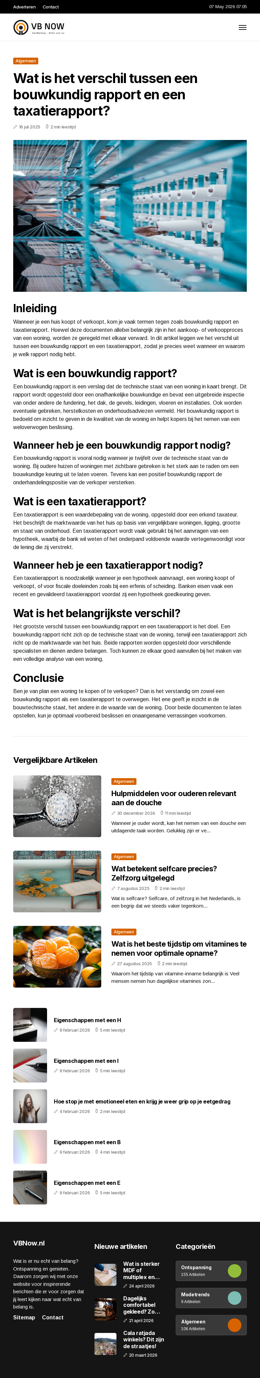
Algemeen (26, 60)
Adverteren (24, 6)
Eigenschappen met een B (87, 1142)
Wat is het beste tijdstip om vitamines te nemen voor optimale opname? (178, 948)
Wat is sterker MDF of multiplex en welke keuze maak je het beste (141, 1270)
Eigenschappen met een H (87, 1020)
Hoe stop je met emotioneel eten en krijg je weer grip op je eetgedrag (142, 1101)
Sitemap (24, 1317)
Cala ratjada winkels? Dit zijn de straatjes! (143, 1339)
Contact (51, 6)
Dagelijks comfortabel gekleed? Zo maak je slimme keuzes (142, 1305)
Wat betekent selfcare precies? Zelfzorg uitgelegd (164, 873)
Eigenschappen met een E (87, 1183)
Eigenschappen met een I (86, 1061)
